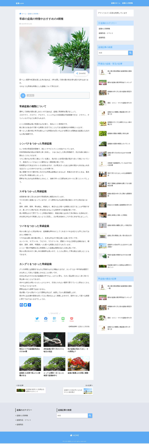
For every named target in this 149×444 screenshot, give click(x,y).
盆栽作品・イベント (106, 33)
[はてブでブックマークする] (54, 319)
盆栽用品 (102, 38)
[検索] (130, 53)
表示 (30, 95)
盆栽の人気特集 (127, 3)
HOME (74, 436)
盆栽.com (21, 3)
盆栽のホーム (115, 3)
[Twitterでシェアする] (37, 319)
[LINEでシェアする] (63, 319)
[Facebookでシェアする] (46, 319)
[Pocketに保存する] (72, 319)
